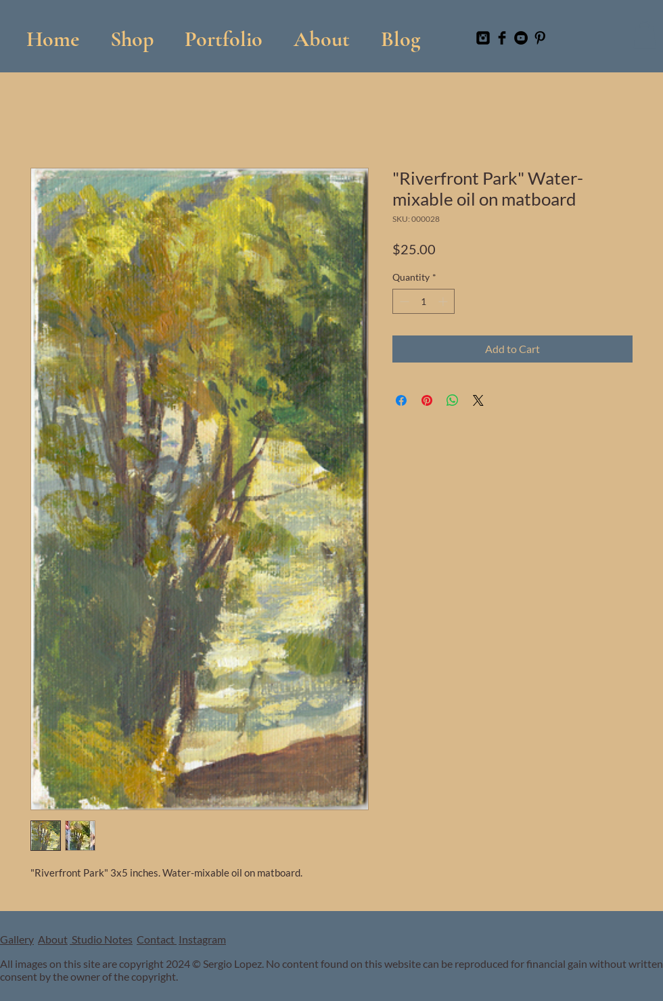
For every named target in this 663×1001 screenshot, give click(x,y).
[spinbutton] (423, 301)
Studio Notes (101, 939)
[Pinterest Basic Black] (540, 38)
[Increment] (444, 301)
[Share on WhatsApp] (452, 400)
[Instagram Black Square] (483, 38)
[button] (223, 32)
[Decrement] (402, 301)
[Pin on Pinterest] (427, 400)
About (53, 939)
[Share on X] (478, 400)
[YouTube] (521, 38)
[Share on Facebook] (401, 400)
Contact (157, 939)
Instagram (202, 939)
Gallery (17, 939)
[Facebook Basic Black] (502, 38)
